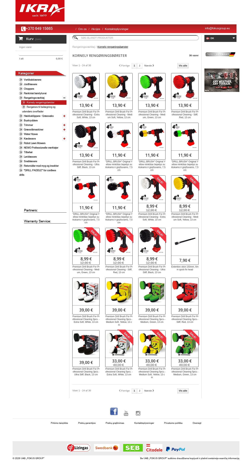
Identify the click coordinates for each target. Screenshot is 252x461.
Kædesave (29, 153)
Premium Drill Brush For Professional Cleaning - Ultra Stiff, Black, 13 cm (86, 164)
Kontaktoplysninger (116, 29)
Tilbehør (27, 166)
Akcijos (95, 29)
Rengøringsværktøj (33, 112)
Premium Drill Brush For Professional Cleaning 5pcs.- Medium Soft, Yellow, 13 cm (151, 373)
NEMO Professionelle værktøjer (40, 162)
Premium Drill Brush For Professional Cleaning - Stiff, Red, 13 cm (184, 114)
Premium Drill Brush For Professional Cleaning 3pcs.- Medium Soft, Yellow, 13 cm (118, 320)
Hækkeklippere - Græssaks (38, 130)
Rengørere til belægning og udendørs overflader (38, 123)
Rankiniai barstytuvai (34, 107)
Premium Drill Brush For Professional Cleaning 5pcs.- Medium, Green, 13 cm (184, 372)
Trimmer (28, 139)
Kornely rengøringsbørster (40, 116)
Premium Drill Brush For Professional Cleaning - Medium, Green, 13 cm (151, 114)
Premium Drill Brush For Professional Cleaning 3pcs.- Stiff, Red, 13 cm (184, 319)
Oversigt (197, 423)
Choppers (28, 103)
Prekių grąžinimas (115, 423)
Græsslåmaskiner (33, 144)
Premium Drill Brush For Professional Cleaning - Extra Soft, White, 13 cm (86, 114)
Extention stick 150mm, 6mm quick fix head (185, 268)
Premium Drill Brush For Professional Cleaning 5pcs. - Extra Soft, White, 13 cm (119, 372)
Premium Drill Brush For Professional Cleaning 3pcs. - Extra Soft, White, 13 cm (86, 319)
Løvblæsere (30, 171)
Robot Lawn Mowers (34, 157)
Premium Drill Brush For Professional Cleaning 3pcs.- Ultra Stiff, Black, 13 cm (86, 372)
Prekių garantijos (87, 423)
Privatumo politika (173, 423)
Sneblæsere (30, 175)
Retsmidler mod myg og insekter (41, 180)
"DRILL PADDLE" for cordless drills (37, 187)
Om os (82, 29)
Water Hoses (30, 148)
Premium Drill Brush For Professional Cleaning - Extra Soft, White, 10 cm (151, 217)
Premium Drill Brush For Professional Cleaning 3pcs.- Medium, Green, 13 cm (151, 319)
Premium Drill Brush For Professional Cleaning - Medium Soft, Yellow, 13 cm (118, 114)
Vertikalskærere (32, 94)
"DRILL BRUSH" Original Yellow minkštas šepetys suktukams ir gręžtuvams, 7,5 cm (118, 165)
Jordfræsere (30, 98)
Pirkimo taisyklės (59, 423)
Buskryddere (30, 134)
